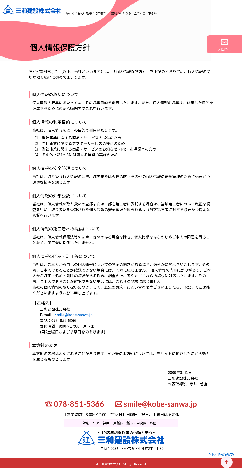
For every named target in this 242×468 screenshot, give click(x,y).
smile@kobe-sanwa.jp (74, 314)
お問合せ (233, 45)
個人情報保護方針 (221, 453)
